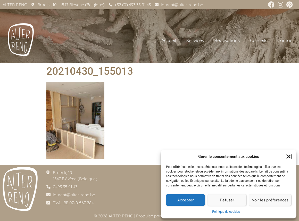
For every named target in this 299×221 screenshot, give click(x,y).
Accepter (185, 200)
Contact (285, 40)
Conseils (258, 40)
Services (195, 40)
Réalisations (227, 40)
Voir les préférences (270, 200)
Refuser (227, 200)
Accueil (168, 40)
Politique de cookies (226, 212)
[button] (288, 156)
